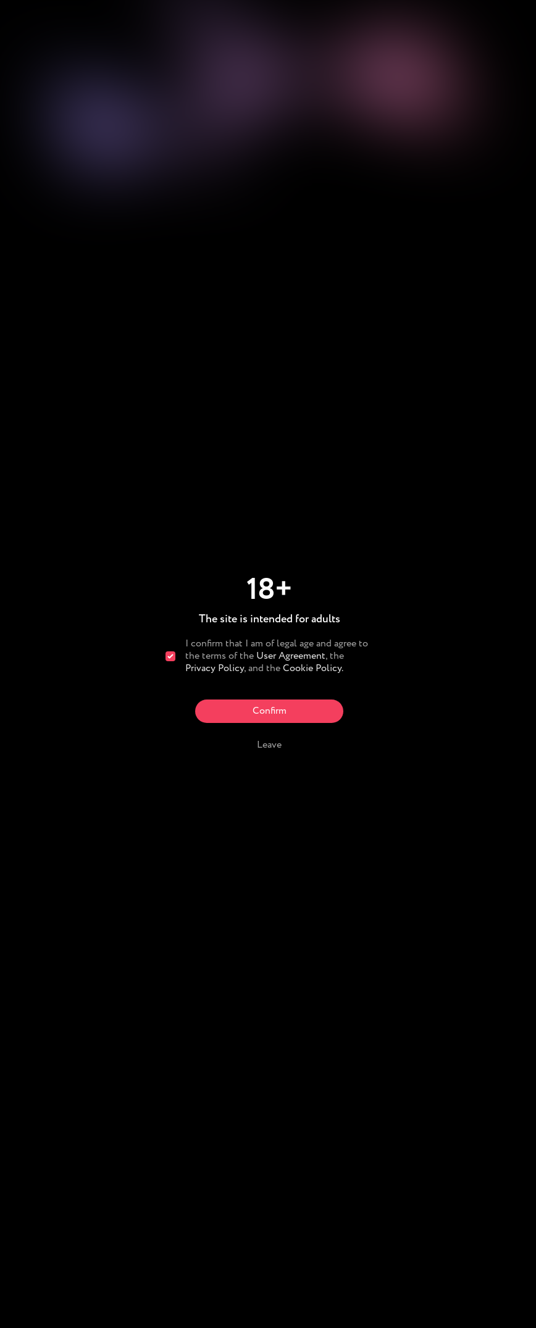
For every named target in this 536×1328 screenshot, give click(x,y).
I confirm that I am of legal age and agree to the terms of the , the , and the (276, 656)
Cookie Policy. (313, 668)
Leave (269, 745)
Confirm (270, 711)
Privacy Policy (214, 668)
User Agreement (290, 656)
